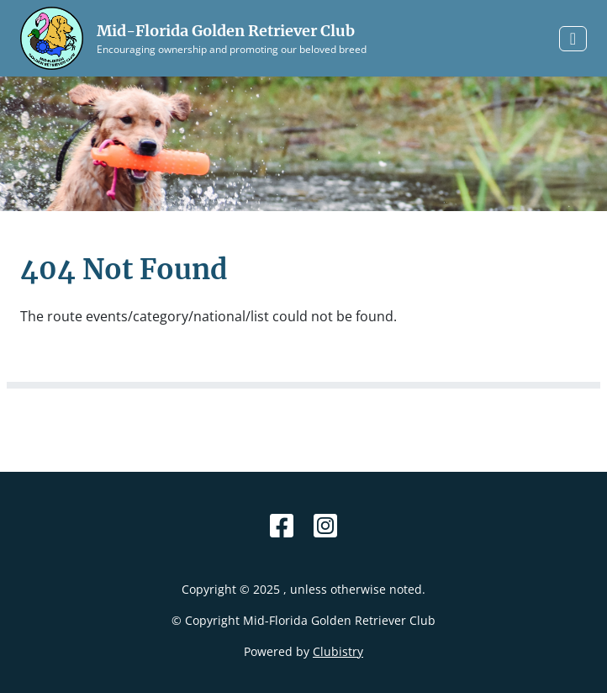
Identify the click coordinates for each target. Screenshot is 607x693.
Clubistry (338, 651)
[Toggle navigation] (573, 38)
